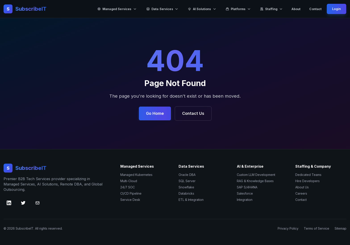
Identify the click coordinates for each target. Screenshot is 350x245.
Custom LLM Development (256, 175)
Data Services (162, 9)
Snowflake (186, 187)
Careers (301, 193)
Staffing (271, 9)
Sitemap (340, 228)
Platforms (238, 9)
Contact (315, 9)
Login (336, 9)
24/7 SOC (127, 187)
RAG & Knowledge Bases (255, 181)
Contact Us (193, 113)
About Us (302, 187)
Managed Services (117, 9)
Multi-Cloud (128, 181)
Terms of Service (316, 228)
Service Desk (130, 200)
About (296, 9)
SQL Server (187, 181)
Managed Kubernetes (136, 175)
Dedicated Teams (308, 175)
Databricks (186, 193)
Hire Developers (307, 181)
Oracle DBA (187, 175)
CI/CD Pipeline (131, 193)
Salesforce (245, 193)
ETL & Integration (191, 200)
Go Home (155, 113)
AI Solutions (202, 9)
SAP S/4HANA (247, 187)
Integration (244, 200)
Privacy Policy (288, 228)
